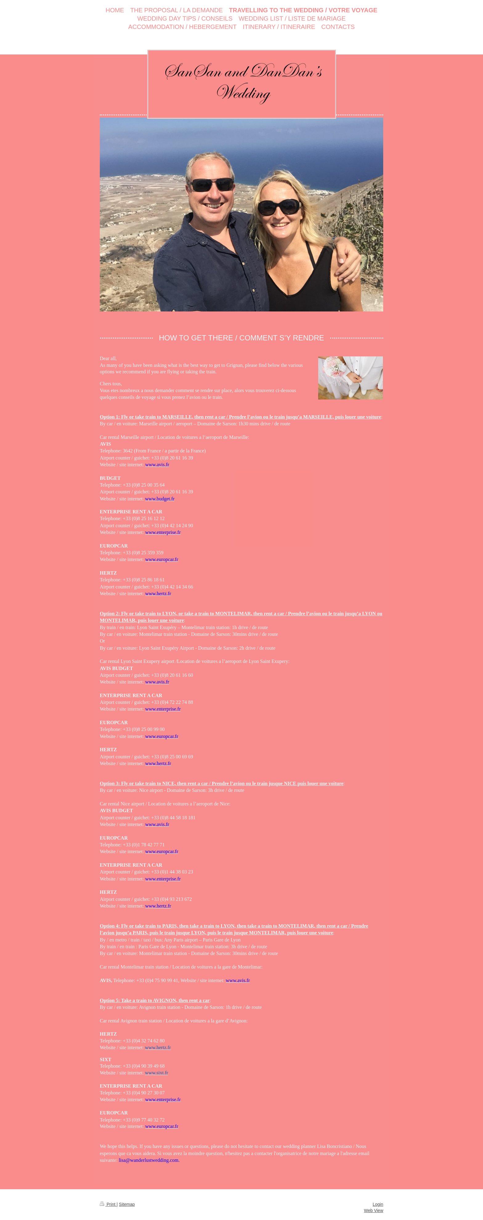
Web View (373, 1210)
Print (108, 1204)
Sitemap (127, 1204)
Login (378, 1204)
